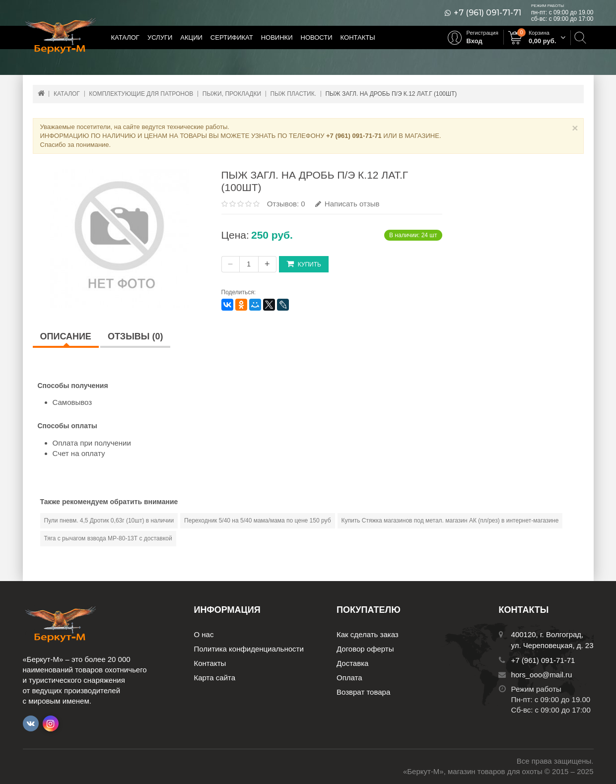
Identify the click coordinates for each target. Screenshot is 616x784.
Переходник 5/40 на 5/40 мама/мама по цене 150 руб (257, 520)
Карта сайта (215, 677)
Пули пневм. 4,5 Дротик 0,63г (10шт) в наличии (109, 520)
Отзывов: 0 (286, 203)
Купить (303, 264)
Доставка (352, 663)
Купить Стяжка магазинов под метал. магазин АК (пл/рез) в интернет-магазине (450, 520)
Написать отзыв (347, 203)
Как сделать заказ (368, 634)
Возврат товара (363, 692)
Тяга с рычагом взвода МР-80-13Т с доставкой (108, 538)
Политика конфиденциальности (249, 649)
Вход (474, 41)
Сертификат (231, 37)
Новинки (277, 37)
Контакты (358, 37)
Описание (65, 336)
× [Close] (575, 128)
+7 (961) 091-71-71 (487, 12)
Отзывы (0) (135, 336)
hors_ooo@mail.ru (541, 674)
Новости (317, 37)
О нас (204, 634)
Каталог (125, 37)
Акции (191, 37)
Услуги (159, 37)
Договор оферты (365, 649)
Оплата (349, 677)
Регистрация (482, 33)
